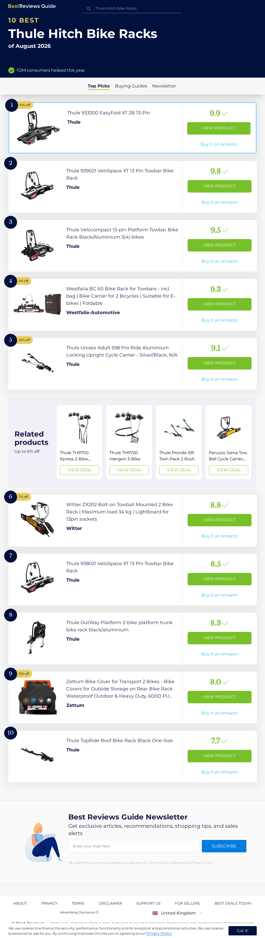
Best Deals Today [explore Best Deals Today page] (233, 903)
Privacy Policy (159, 933)
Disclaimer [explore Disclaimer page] (110, 903)
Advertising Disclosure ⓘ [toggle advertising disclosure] (79, 912)
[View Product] (132, 128)
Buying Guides (131, 85)
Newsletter (164, 85)
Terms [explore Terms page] (78, 903)
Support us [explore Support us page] (148, 903)
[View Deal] (79, 442)
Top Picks (99, 85)
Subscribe (224, 846)
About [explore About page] (20, 903)
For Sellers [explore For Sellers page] (187, 903)
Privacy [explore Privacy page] (49, 903)
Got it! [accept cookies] (242, 930)
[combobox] (132, 8)
